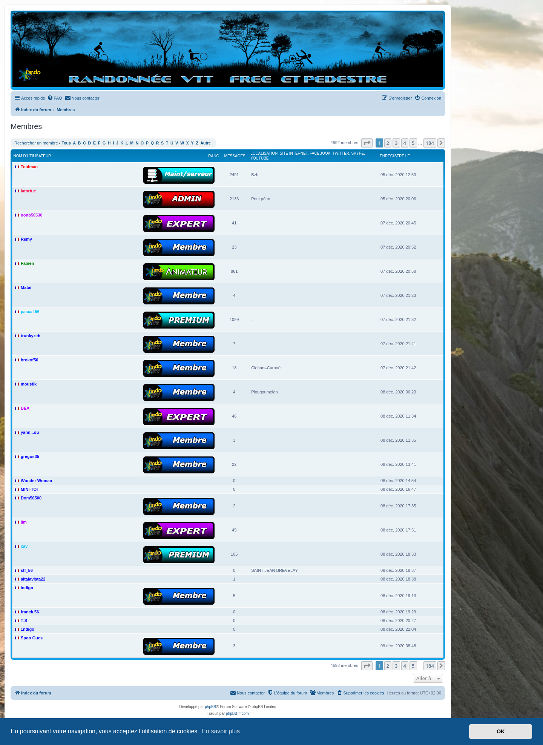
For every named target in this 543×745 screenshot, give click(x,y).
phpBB (210, 707)
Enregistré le (395, 156)
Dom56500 (31, 498)
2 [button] (388, 143)
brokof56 (29, 360)
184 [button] (430, 143)
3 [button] (396, 143)
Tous (66, 143)
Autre (206, 143)
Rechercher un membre (36, 143)
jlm (24, 522)
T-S (24, 620)
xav (24, 546)
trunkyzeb (30, 335)
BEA (25, 408)
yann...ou (30, 432)
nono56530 (31, 215)
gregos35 (30, 456)
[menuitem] (54, 98)
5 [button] (413, 143)
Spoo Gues (32, 638)
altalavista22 (33, 579)
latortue (28, 191)
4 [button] (404, 143)
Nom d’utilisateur (32, 156)
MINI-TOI (29, 489)
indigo (27, 587)
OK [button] (501, 731)
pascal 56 (30, 311)
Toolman (29, 166)
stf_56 (27, 570)
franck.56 (30, 612)
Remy (26, 239)
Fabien (27, 263)
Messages (234, 156)
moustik (29, 384)
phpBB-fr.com (237, 713)
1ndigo (27, 629)
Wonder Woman (36, 480)
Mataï (26, 287)
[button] (367, 142)
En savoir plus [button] (221, 731)
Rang (213, 156)
